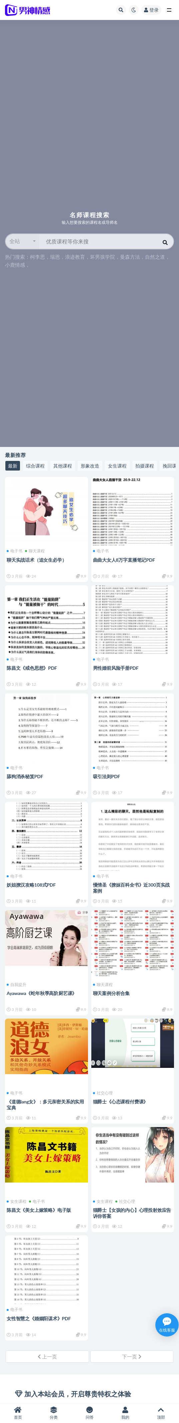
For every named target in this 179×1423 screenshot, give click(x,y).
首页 (18, 1413)
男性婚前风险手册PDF (116, 668)
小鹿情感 (15, 265)
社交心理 (103, 1093)
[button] (22, 241)
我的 (125, 1413)
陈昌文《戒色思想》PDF (32, 668)
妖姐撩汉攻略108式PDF (31, 885)
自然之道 (155, 257)
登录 (151, 10)
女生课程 (117, 466)
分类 (53, 1413)
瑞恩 (55, 257)
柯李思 (37, 257)
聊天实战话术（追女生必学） (36, 560)
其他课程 (62, 466)
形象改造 (90, 466)
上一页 (47, 1356)
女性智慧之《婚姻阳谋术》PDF (39, 1318)
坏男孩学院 (102, 257)
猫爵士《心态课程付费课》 (120, 1101)
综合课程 (35, 466)
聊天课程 (35, 551)
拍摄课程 (144, 466)
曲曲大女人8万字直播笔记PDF (124, 560)
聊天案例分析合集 (111, 993)
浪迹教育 (75, 257)
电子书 (14, 551)
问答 (89, 1413)
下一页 (131, 1356)
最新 (12, 466)
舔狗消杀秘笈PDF (25, 776)
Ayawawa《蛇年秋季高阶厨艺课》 (42, 993)
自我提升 (16, 984)
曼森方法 (130, 257)
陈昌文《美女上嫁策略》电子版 (39, 1210)
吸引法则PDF (106, 776)
